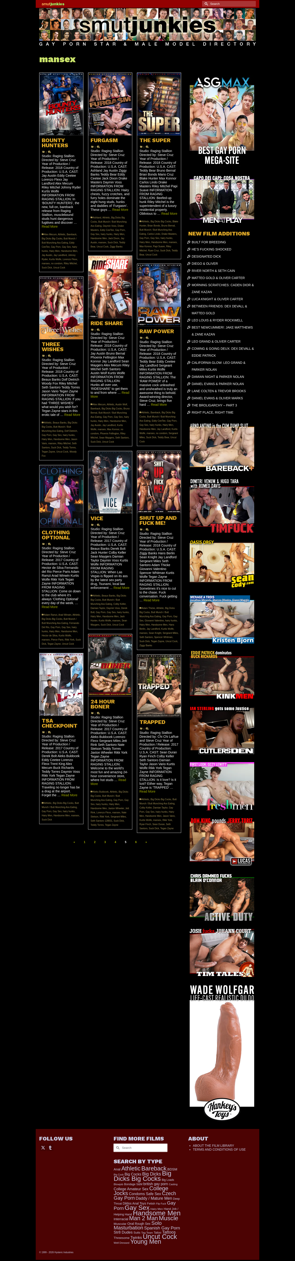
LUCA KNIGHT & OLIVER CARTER (217, 299)
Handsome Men (69, 251)
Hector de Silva (49, 635)
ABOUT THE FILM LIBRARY (213, 1145)
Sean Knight (155, 633)
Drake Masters (169, 234)
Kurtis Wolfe (55, 259)
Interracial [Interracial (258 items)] (121, 1219)
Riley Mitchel (70, 263)
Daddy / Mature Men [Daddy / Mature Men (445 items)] (154, 1198)
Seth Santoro (122, 437)
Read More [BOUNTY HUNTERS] (50, 226)
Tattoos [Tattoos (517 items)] (169, 1232)
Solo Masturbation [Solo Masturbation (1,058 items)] (138, 1225)
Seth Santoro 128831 (101, 821)
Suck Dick (47, 267)
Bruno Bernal (168, 225)
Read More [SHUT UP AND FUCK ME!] (151, 600)
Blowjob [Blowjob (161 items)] (118, 1184)
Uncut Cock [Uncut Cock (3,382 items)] (160, 1236)
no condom (56, 263)
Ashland (97, 217)
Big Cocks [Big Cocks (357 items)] (132, 1174)
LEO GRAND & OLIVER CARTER (216, 341)
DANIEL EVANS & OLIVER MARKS (217, 398)
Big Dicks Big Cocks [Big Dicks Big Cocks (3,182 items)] (142, 1176)
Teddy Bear (163, 437)
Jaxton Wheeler (116, 808)
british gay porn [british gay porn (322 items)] (155, 1184)
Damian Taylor (98, 608)
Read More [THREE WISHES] (72, 415)
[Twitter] (43, 1147)
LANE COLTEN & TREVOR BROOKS (219, 391)
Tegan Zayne (48, 451)
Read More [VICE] (122, 588)
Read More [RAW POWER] (159, 404)
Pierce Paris (57, 639)
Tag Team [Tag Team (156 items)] (147, 1232)
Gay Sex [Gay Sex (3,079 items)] (137, 1207)
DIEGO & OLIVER (205, 263)
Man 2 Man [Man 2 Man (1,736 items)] (143, 1218)
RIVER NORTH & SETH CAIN (213, 271)
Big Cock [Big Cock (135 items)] (119, 1174)
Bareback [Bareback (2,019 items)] (153, 1168)
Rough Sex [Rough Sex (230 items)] (142, 1224)
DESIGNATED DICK (206, 256)
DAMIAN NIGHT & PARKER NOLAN (218, 377)
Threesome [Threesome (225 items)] (122, 1238)
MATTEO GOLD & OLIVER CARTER (218, 278)
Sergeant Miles (170, 633)
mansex (46, 263)
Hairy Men (54, 251)
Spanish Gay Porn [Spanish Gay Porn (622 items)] (162, 1228)
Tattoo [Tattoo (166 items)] (157, 1232)
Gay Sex (66, 247)
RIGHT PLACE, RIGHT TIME (212, 412)
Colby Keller (119, 604)
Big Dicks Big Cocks (52, 238)
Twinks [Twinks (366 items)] (136, 1237)
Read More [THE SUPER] (169, 213)
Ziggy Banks (116, 246)
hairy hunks (106, 234)
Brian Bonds (154, 225)
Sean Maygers (106, 437)
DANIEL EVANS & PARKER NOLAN (218, 384)
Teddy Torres (69, 447)
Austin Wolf (121, 404)
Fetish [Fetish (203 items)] (151, 1203)
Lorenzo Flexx (70, 259)
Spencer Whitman (163, 637)
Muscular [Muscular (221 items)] (120, 1224)
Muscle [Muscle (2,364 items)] (168, 1218)
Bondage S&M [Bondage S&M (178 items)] (133, 1184)
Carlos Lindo (153, 234)
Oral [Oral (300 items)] (130, 1224)
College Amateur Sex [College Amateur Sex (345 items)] (131, 1189)
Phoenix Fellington (109, 433)
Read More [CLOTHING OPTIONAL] (50, 607)
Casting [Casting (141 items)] (173, 1184)
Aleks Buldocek (101, 792)
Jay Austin (47, 255)
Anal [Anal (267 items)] (117, 1169)
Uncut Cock (59, 267)
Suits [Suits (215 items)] (136, 1232)
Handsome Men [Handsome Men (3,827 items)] (156, 1213)
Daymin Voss (109, 226)
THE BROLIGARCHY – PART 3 (214, 405)
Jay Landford (60, 255)
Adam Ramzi (50, 615)
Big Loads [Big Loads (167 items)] (168, 1180)
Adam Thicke (148, 608)
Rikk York (69, 639)
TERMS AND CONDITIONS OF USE (219, 1149)
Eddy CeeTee (107, 230)
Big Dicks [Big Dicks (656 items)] (151, 1173)
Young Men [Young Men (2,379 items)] (145, 1241)
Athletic (61, 234)
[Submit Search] (205, 4)
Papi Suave (159, 246)
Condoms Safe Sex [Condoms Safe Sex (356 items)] (145, 1194)
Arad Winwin (64, 615)
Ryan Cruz (153, 250)
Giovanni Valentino (154, 620)
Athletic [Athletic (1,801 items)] (131, 1168)
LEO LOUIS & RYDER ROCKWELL (217, 320)
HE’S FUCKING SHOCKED (211, 249)
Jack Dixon (113, 238)
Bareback (71, 234)
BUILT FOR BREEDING (209, 242)
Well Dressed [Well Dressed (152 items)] (121, 1242)
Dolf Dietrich (71, 431)
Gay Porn (56, 247)
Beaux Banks (59, 422)
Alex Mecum (50, 234)
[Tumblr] (50, 1147)
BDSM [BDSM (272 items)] (172, 1169)
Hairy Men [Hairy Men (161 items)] (156, 1209)
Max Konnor (145, 246)
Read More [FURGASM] (120, 210)
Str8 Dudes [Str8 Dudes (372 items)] (123, 1232)
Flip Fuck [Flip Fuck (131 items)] (161, 1203)
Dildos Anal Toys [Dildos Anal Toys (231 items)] (134, 1203)
